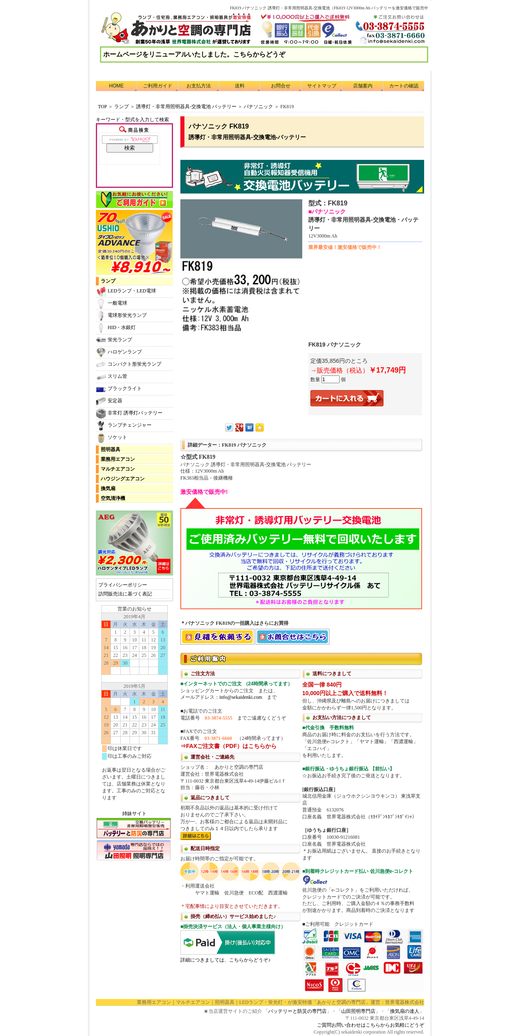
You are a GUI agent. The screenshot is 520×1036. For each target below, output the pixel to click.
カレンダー (134, 707)
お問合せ (280, 86)
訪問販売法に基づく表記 (125, 594)
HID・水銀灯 (116, 328)
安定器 (109, 401)
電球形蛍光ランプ (121, 316)
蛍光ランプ (114, 340)
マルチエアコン (118, 469)
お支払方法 (198, 86)
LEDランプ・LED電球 (126, 291)
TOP (102, 106)
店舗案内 (363, 86)
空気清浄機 (113, 498)
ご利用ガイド (157, 86)
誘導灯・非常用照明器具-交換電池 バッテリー (186, 106)
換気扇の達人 (404, 1011)
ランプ (121, 106)
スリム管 (111, 377)
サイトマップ (321, 86)
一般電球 (111, 304)
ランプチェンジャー (124, 426)
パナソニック (258, 106)
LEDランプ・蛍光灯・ (263, 1002)
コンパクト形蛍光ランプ (128, 365)
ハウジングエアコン (123, 479)
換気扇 (108, 488)
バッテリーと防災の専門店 (297, 1011)
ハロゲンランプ (119, 352)
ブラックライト (119, 389)
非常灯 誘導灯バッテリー (129, 413)
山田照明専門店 (358, 1011)
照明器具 (110, 449)
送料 (240, 86)
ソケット (111, 438)
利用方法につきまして (302, 822)
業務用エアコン (118, 459)
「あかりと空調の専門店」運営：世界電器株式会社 (368, 1002)
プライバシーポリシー (122, 585)
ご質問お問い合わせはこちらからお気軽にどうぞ (370, 1025)
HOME (116, 86)
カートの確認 (403, 86)
